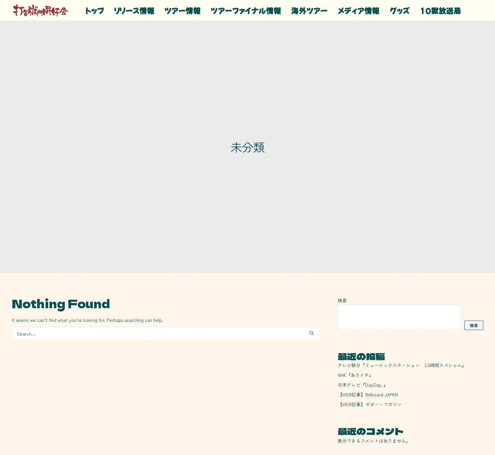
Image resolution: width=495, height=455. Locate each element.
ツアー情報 (182, 10)
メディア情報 (359, 10)
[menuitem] (95, 10)
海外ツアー (309, 10)
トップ (95, 10)
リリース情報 (134, 10)
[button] (311, 295)
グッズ (400, 10)
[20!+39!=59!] (41, 10)
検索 (342, 263)
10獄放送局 (440, 10)
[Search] (166, 296)
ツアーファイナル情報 (246, 10)
